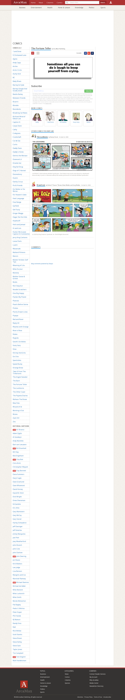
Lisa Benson (17, 571)
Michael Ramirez (21, 582)
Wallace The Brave (20, 399)
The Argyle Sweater (20, 377)
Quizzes (67, 683)
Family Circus (18, 182)
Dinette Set (17, 163)
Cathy (15, 129)
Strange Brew (18, 368)
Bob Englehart (18, 456)
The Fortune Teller (20, 384)
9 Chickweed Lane (19, 55)
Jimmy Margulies (19, 534)
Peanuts (16, 301)
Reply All (16, 323)
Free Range (17, 202)
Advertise (80, 697)
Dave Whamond (19, 485)
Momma (16, 273)
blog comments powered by (42, 263)
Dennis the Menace (20, 156)
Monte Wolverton (19, 601)
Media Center (94, 683)
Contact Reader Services (98, 674)
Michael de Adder (19, 586)
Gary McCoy (17, 515)
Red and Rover (18, 319)
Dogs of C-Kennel (19, 170)
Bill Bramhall (19, 448)
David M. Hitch (18, 493)
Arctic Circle (17, 70)
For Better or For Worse (19, 190)
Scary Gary (17, 345)
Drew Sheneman (19, 500)
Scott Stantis (17, 634)
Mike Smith (17, 597)
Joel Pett (16, 538)
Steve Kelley (17, 642)
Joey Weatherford (19, 541)
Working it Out (18, 410)
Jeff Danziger (18, 526)
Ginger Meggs (18, 213)
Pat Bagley (17, 605)
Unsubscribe (107, 697)
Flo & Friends (17, 185)
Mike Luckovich (18, 593)
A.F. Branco (18, 430)
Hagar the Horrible (20, 217)
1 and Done (17, 51)
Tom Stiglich (19, 657)
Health (49, 7)
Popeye (15, 315)
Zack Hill (16, 418)
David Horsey (18, 489)
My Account (93, 677)
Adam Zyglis (17, 433)
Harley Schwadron (19, 523)
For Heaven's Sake (19, 195)
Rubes (15, 334)
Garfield (16, 206)
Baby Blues (17, 81)
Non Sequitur (18, 286)
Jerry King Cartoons (20, 237)
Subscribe (89, 91)
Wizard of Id (17, 407)
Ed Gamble (17, 504)
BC (14, 77)
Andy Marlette (18, 441)
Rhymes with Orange (20, 327)
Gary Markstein (18, 511)
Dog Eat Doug (18, 167)
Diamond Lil (17, 159)
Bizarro (15, 102)
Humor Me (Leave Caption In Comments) (21, 233)
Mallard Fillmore (19, 252)
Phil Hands (17, 616)
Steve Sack (17, 646)
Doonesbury (17, 174)
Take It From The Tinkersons (19, 372)
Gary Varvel (17, 519)
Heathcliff (16, 221)
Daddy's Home (18, 152)
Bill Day (16, 452)
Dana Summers (18, 474)
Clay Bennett (19, 470)
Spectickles (17, 360)
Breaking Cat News (20, 113)
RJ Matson (16, 619)
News (67, 674)
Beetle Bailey (18, 94)
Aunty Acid (17, 74)
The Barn (16, 381)
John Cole (16, 549)
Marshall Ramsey (19, 578)
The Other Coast (19, 392)
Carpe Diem (17, 126)
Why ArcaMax (94, 680)
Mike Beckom (18, 590)
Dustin (15, 178)
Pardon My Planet (19, 297)
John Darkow (17, 552)
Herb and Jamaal (19, 224)
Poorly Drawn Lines (20, 312)
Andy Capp (17, 63)
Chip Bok (18, 459)
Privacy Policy (88, 697)
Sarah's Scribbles (19, 342)
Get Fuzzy (16, 209)
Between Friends (19, 98)
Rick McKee (17, 631)
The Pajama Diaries (20, 395)
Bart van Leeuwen (19, 444)
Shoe (14, 349)
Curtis (15, 144)
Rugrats (16, 338)
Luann (15, 245)
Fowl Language (18, 198)
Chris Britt (17, 463)
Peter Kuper (17, 612)
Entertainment (36, 7)
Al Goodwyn (17, 437)
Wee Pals (16, 403)
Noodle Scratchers (19, 289)
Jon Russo (16, 560)
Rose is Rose (17, 330)
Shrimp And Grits (19, 353)
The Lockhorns (18, 388)
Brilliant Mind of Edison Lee (19, 117)
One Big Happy (18, 293)
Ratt (14, 627)
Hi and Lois (17, 228)
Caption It (16, 122)
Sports (103, 7)
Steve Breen (17, 638)
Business (22, 7)
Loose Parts (17, 241)
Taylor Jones (17, 649)
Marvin (15, 256)
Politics (91, 7)
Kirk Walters (17, 564)
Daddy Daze (17, 148)
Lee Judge (16, 567)
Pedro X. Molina (18, 608)
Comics (67, 677)
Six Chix (16, 356)
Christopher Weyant (20, 467)
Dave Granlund (18, 482)
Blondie (16, 105)
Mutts (15, 282)
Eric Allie (16, 508)
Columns (68, 680)
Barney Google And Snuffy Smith (20, 90)
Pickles (15, 308)
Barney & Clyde (18, 85)
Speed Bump (17, 364)
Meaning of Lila (19, 265)
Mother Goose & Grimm (19, 277)
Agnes (15, 59)
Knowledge (79, 7)
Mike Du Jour (18, 269)
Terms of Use (98, 697)
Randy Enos (17, 623)
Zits (14, 422)
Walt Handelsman (19, 660)
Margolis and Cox (19, 575)
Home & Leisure (64, 7)
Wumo (15, 414)
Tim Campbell (18, 653)
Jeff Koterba (17, 530)
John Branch (17, 545)
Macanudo (17, 249)
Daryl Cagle (17, 478)
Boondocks (17, 109)
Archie (15, 66)
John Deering (19, 556)
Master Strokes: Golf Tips (20, 261)
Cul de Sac (16, 141)
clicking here (48, 103)
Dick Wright (17, 497)
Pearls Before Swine (20, 304)
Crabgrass (16, 133)
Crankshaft (17, 137)
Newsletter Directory (96, 686)
